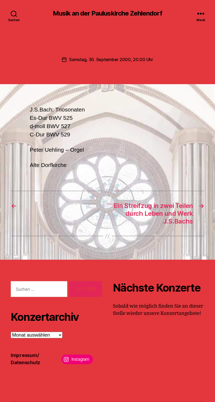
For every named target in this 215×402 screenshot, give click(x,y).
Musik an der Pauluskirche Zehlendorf (107, 13)
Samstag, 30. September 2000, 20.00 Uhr (111, 59)
